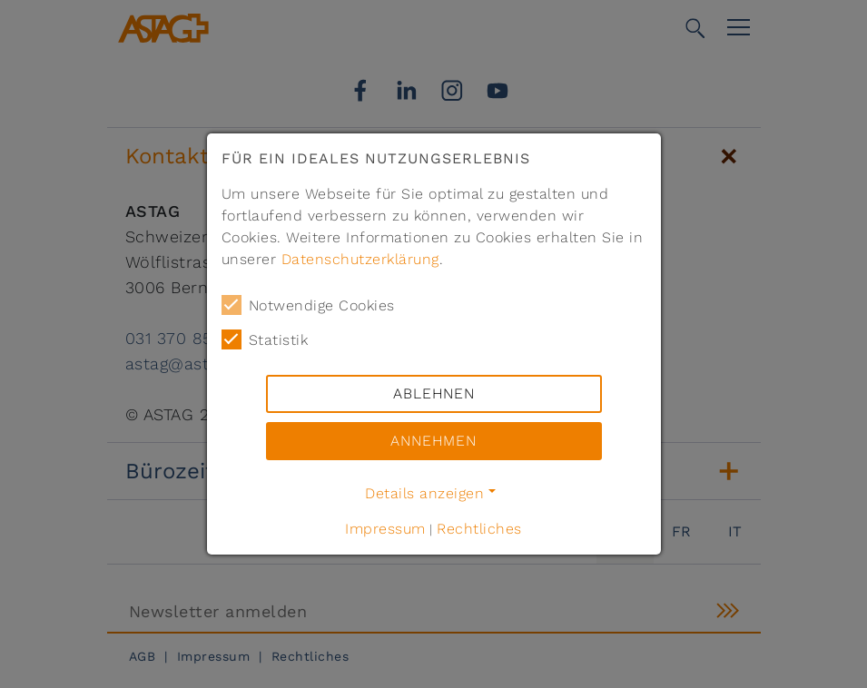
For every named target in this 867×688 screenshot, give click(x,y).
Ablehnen (434, 393)
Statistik (265, 339)
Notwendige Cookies (308, 305)
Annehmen (433, 440)
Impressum (385, 528)
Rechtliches (479, 528)
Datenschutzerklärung (360, 259)
